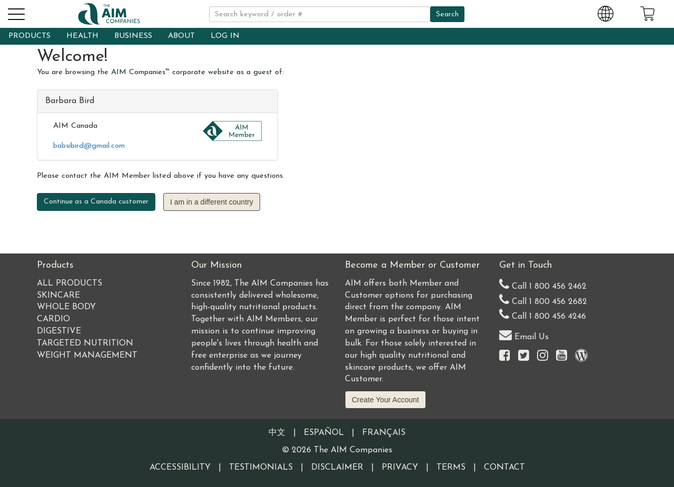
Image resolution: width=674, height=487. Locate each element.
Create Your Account (385, 399)
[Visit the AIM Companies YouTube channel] (561, 356)
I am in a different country (211, 202)
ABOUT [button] (181, 36)
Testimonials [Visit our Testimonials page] (261, 467)
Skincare (58, 295)
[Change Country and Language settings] (605, 12)
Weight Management (87, 355)
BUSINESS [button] (133, 36)
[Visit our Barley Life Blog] (581, 356)
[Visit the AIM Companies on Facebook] (504, 356)
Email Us (524, 334)
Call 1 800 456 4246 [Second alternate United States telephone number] (542, 314)
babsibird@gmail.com (89, 146)
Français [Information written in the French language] (383, 433)
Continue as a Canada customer (96, 202)
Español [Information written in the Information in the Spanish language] (324, 433)
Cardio (53, 319)
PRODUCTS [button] (29, 36)
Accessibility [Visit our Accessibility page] (180, 467)
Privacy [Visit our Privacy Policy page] (400, 467)
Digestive (59, 331)
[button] (16, 13)
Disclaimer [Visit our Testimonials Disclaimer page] (337, 467)
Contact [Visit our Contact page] (504, 467)
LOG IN (225, 36)
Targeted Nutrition (85, 343)
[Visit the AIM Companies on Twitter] (523, 356)
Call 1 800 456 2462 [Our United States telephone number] (543, 284)
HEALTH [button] (82, 36)
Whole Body (66, 307)
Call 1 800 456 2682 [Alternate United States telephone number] (543, 299)
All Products (69, 283)
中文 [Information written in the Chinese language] (277, 433)
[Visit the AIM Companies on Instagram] (542, 356)
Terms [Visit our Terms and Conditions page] (451, 467)
